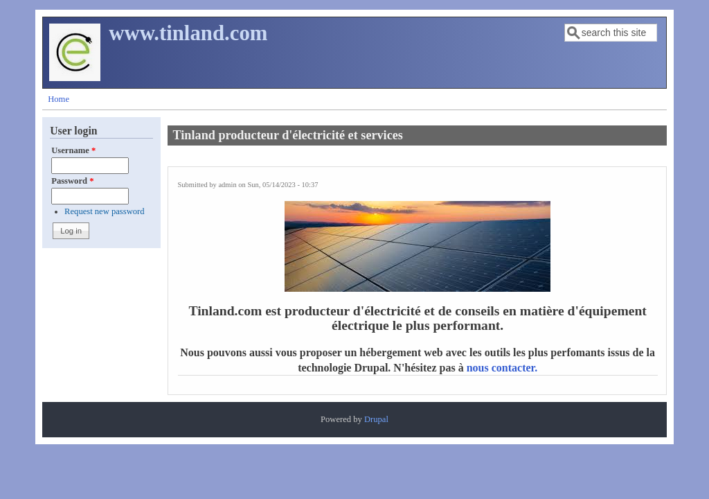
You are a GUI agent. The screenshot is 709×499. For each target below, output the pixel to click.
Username (73, 150)
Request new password (104, 211)
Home (58, 99)
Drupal (376, 419)
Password (72, 181)
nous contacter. (502, 368)
